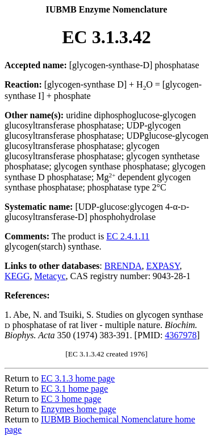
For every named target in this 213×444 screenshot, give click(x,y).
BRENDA (123, 266)
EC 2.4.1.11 (127, 236)
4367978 (181, 335)
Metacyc (49, 276)
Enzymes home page (78, 409)
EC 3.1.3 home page (78, 378)
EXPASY (163, 266)
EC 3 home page (71, 399)
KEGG (17, 276)
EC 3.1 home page (74, 388)
